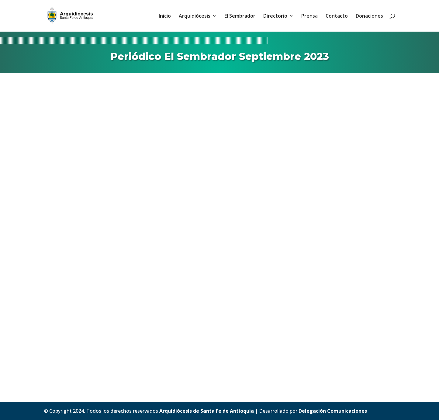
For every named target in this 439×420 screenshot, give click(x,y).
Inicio (165, 16)
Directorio (275, 16)
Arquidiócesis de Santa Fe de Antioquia (206, 411)
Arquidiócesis (194, 16)
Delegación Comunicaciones (333, 411)
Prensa (309, 16)
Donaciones (369, 16)
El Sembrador (239, 16)
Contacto (337, 16)
